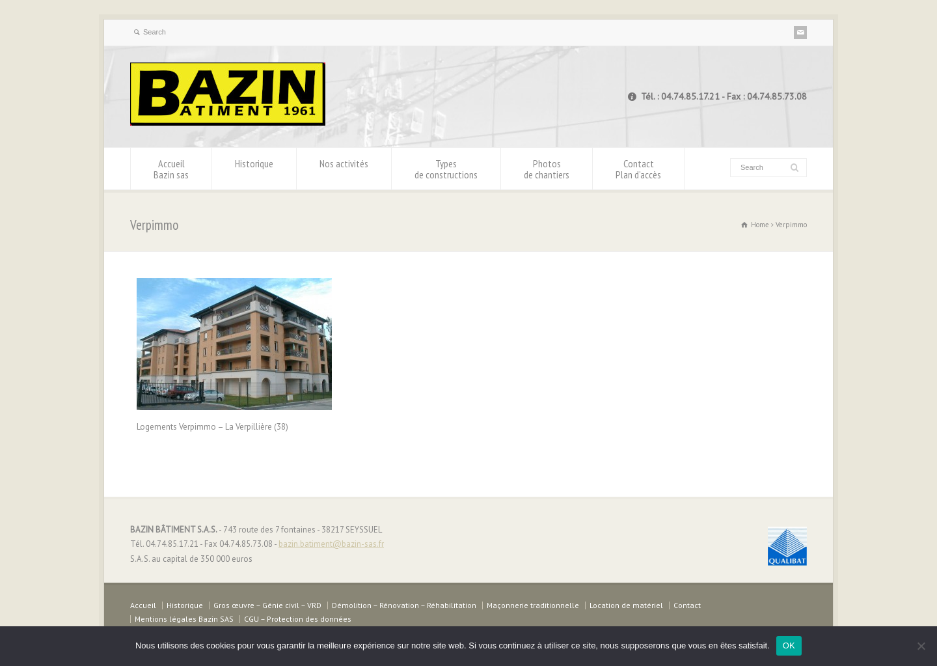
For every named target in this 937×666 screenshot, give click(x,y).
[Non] (920, 645)
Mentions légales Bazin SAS (184, 619)
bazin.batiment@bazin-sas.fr (331, 543)
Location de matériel (626, 605)
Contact (638, 169)
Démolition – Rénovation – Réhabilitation (404, 605)
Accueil (171, 169)
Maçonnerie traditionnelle (533, 605)
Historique (254, 169)
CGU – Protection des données (297, 619)
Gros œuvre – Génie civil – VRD (267, 605)
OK (789, 645)
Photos (546, 169)
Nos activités (343, 169)
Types (446, 169)
